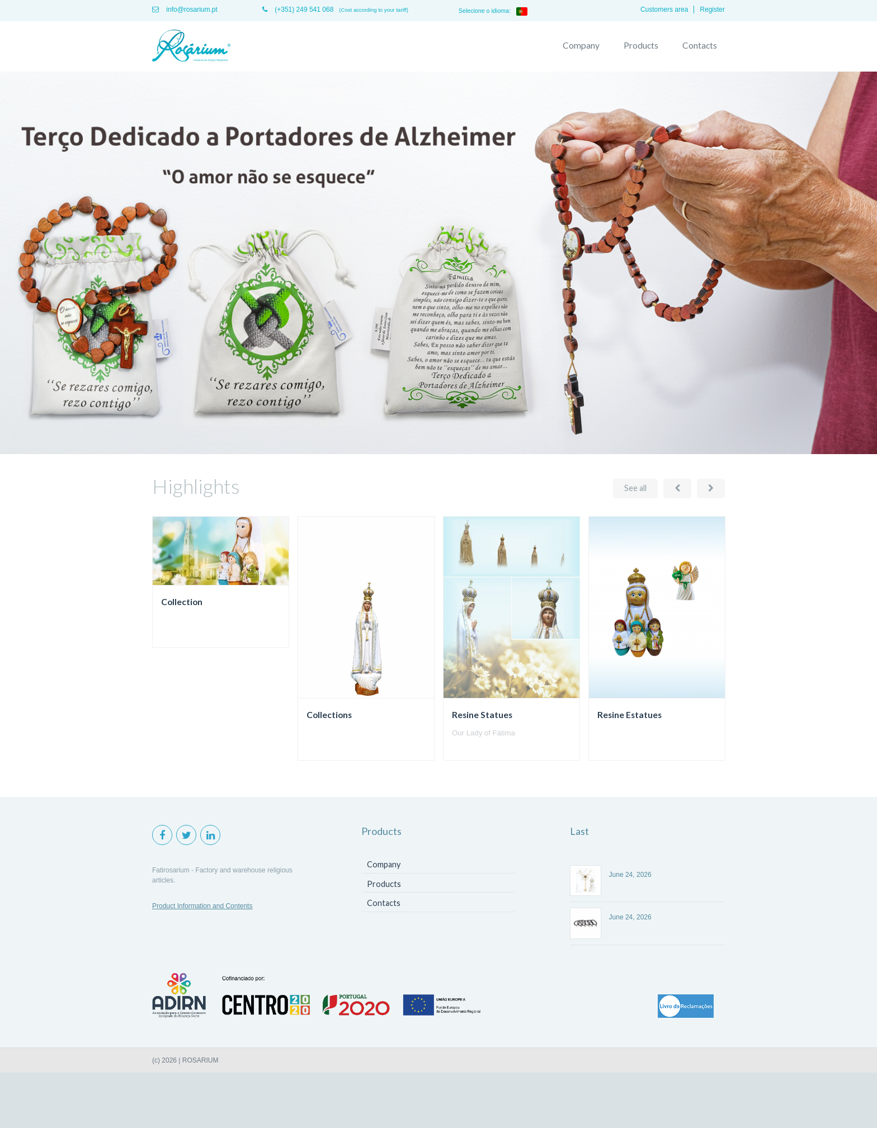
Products (641, 45)
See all (635, 488)
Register (712, 9)
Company (581, 45)
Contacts (699, 45)
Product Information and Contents (202, 906)
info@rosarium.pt (185, 9)
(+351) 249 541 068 (297, 9)
